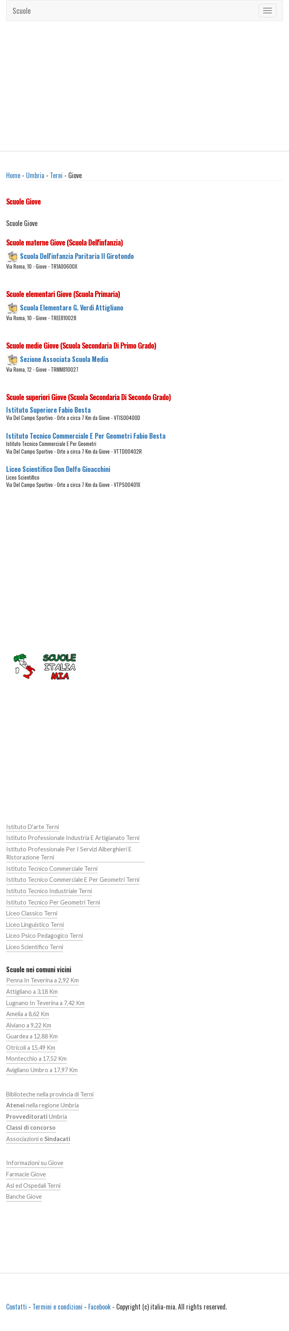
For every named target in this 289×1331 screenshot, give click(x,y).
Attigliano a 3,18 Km (32, 991)
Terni (56, 175)
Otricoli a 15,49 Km (30, 1047)
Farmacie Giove (26, 1174)
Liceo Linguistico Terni (35, 924)
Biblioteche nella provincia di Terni (49, 1094)
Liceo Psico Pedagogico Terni (44, 935)
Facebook (99, 1307)
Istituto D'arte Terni (32, 826)
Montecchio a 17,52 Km (36, 1058)
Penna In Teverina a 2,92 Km (42, 980)
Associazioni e (38, 1138)
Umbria (35, 175)
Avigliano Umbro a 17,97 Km (42, 1069)
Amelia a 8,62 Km (27, 1013)
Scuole (22, 10)
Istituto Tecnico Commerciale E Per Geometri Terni (72, 879)
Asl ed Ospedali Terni (33, 1185)
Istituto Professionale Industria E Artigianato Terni (72, 837)
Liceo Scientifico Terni (34, 946)
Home (13, 175)
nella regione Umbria (42, 1105)
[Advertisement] (144, 86)
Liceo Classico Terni (31, 913)
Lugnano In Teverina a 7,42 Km (45, 1002)
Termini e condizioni (58, 1307)
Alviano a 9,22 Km (28, 1025)
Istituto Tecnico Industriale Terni (49, 890)
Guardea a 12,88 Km (32, 1036)
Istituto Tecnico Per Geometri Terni (53, 902)
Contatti (16, 1307)
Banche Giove (24, 1196)
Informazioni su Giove (34, 1162)
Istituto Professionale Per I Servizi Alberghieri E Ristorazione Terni (69, 853)
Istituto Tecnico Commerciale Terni (52, 868)
